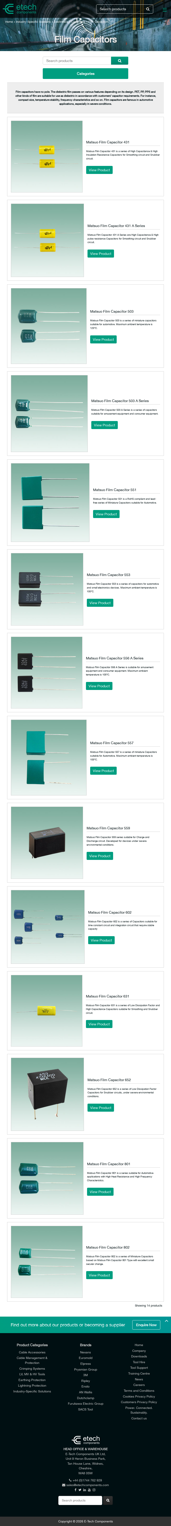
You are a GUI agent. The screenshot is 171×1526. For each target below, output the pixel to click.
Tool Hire (139, 1362)
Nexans (85, 1352)
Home (9, 21)
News (139, 1379)
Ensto (85, 1386)
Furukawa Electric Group (85, 1403)
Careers (139, 1385)
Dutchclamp (85, 1398)
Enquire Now (146, 1325)
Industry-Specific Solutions (33, 21)
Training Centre (139, 1373)
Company (139, 1351)
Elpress (85, 1363)
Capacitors (78, 21)
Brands (85, 1345)
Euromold (85, 1358)
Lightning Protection (32, 1385)
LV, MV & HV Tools (32, 1374)
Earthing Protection (32, 1380)
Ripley (85, 1381)
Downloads (139, 1356)
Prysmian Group (85, 1369)
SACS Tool (85, 1409)
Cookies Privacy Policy (139, 1396)
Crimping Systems (32, 1368)
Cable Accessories (32, 1352)
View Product (99, 170)
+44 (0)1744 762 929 (85, 1480)
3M (85, 1375)
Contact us (139, 1418)
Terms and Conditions (139, 1390)
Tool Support (139, 1367)
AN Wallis (85, 1392)
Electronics (61, 21)
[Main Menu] (162, 11)
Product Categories (32, 1345)
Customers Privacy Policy (139, 1402)
